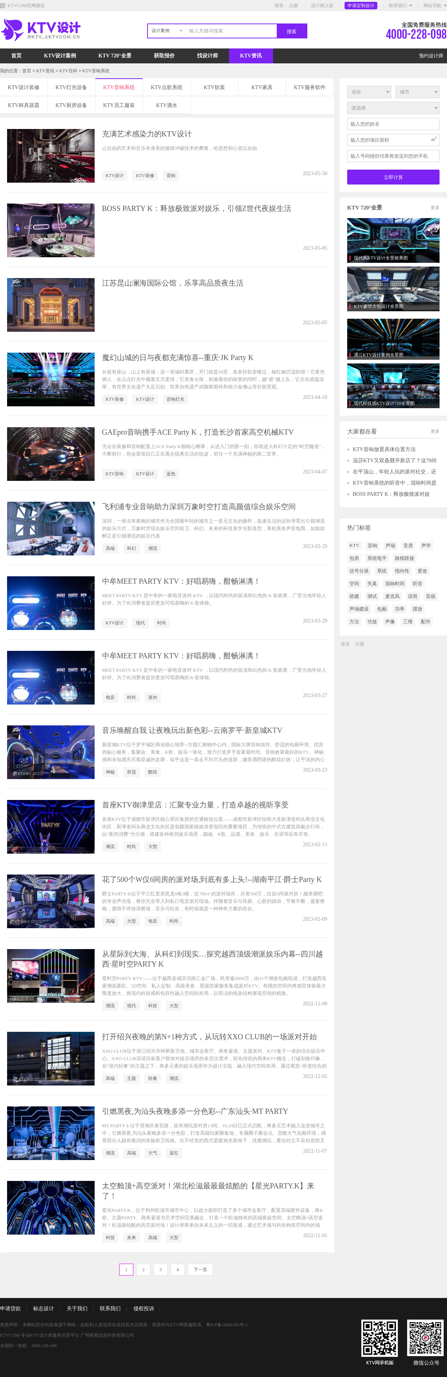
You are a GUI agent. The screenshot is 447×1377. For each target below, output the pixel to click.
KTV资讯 (251, 56)
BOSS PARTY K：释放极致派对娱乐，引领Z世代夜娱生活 (196, 208)
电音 (110, 697)
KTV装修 (145, 175)
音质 (408, 545)
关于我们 (77, 1308)
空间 (354, 583)
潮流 (152, 548)
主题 (131, 1078)
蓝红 (173, 1153)
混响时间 (395, 583)
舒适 (131, 772)
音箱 (430, 596)
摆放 (417, 609)
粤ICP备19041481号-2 (227, 1324)
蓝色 (171, 473)
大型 (152, 846)
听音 (417, 583)
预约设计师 (431, 56)
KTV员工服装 (119, 105)
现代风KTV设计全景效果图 (381, 258)
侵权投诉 (143, 1308)
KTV (354, 545)
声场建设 (359, 609)
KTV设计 (115, 175)
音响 (171, 175)
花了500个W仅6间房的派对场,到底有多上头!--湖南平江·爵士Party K (212, 879)
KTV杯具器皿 (23, 105)
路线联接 (404, 558)
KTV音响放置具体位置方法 (384, 449)
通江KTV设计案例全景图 (378, 354)
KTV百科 (68, 70)
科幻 (131, 548)
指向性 (402, 571)
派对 (152, 697)
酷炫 (152, 772)
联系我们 (398, 5)
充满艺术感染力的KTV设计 (147, 134)
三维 (408, 621)
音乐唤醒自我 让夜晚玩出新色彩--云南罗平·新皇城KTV (192, 730)
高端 (110, 548)
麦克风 (392, 596)
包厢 (382, 609)
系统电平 (377, 558)
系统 (382, 571)
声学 (426, 545)
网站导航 (432, 5)
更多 (435, 207)
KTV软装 (214, 87)
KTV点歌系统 (167, 87)
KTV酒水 (166, 105)
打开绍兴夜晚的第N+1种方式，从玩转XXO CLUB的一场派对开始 (209, 1037)
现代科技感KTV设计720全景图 (384, 403)
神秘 (110, 772)
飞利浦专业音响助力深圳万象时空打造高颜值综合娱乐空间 (199, 506)
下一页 (200, 1269)
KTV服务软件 (310, 87)
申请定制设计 (361, 5)
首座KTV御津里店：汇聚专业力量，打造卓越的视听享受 (195, 805)
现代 (140, 623)
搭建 (354, 596)
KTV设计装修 (23, 87)
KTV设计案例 (60, 56)
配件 (426, 621)
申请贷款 (10, 1308)
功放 (372, 621)
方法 (354, 621)
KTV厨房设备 (71, 105)
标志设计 (43, 1308)
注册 (293, 5)
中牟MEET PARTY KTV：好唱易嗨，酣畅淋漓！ (181, 581)
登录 (279, 5)
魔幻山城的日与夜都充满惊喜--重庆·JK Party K (178, 357)
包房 (354, 558)
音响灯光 (175, 399)
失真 (372, 583)
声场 (390, 545)
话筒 (413, 596)
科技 (152, 1005)
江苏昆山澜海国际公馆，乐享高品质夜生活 (173, 283)
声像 (390, 621)
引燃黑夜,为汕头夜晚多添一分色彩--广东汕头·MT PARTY (195, 1111)
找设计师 (207, 56)
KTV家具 (262, 87)
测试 (372, 596)
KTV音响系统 (96, 70)
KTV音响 (115, 473)
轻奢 (152, 1078)
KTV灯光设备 (71, 87)
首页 (16, 56)
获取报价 (164, 56)
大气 (152, 1153)
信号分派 (359, 571)
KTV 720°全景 (114, 56)
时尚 (161, 623)
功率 (400, 609)
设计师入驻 (322, 5)
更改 (422, 571)
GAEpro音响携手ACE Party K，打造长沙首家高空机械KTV (198, 432)
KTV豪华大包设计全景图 (378, 306)
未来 (131, 1237)
